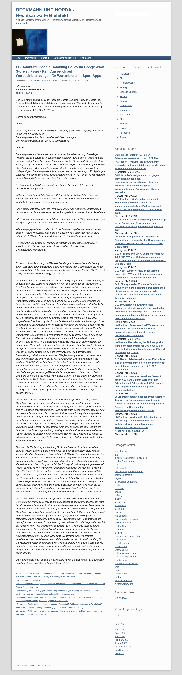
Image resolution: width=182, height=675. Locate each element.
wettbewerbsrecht (67, 577)
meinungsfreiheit (123, 522)
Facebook (125, 133)
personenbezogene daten (128, 536)
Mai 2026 (119, 629)
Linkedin (124, 128)
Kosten (123, 96)
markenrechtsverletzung (127, 519)
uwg (117, 570)
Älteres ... (119, 653)
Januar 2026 (121, 643)
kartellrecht (87, 573)
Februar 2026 (121, 640)
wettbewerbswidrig (124, 584)
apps (37, 573)
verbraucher (121, 574)
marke (118, 512)
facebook (119, 488)
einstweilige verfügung (126, 482)
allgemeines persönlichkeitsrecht (131, 458)
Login (117, 615)
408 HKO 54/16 (24, 93)
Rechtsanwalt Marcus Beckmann (43, 80)
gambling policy (57, 573)
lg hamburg (97, 573)
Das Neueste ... (122, 650)
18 (100, 270)
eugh (117, 485)
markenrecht (121, 516)
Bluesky (124, 119)
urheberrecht (121, 560)
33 (96, 270)
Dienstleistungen (128, 92)
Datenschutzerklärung (65, 58)
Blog (18, 58)
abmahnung (121, 451)
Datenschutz (126, 105)
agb (116, 454)
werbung (44, 577)
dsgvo (118, 478)
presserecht (121, 539)
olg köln (118, 533)
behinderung (45, 573)
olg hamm (120, 529)
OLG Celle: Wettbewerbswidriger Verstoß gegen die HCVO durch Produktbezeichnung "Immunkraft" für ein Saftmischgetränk (139, 274)
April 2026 (120, 633)
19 (103, 270)
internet (118, 499)
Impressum (31, 58)
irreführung (120, 502)
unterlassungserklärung (126, 556)
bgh (116, 464)
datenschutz (121, 468)
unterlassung (121, 550)
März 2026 (120, 636)
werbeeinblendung (32, 577)
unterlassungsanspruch (126, 553)
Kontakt (45, 58)
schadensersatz (123, 543)
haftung (118, 495)
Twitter (123, 137)
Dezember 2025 (123, 646)
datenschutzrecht (123, 475)
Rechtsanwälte (127, 83)
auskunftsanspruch (124, 461)
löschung (119, 509)
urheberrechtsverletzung (127, 563)
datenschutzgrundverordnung (129, 471)
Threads (124, 124)
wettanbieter (54, 577)
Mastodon (125, 114)
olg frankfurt (121, 526)
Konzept (124, 87)
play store (20, 577)
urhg (117, 567)
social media (121, 546)
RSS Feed (122, 598)
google (79, 573)
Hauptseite (85, 58)
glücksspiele (70, 573)
